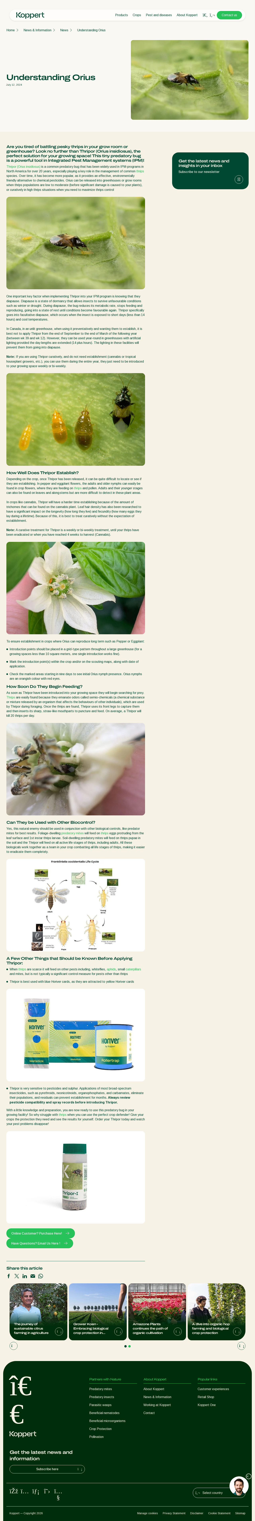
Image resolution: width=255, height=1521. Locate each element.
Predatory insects (101, 1397)
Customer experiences (213, 1389)
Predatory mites (100, 1389)
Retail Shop (206, 1397)
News (64, 30)
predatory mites (72, 833)
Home (10, 30)
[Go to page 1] (125, 1346)
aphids (111, 969)
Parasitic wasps (100, 1405)
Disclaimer (196, 1513)
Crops (137, 15)
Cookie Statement (219, 1513)
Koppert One (207, 1405)
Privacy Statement (174, 1513)
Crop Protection (100, 1429)
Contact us (229, 15)
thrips (140, 171)
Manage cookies (147, 1513)
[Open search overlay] (205, 15)
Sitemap (240, 1513)
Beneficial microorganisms (107, 1421)
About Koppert (187, 15)
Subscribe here (59, 1469)
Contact (149, 1413)
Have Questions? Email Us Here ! (39, 1243)
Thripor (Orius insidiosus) (23, 166)
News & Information (37, 30)
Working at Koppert (157, 1405)
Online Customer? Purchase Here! (40, 1233)
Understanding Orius (91, 30)
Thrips (10, 697)
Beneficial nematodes (104, 1413)
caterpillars (133, 969)
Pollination (96, 1437)
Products (121, 15)
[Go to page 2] (129, 1346)
